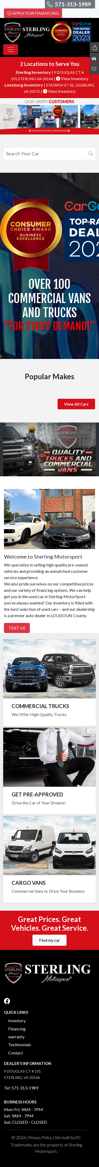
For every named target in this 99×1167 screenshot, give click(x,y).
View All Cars (76, 404)
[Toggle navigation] (10, 49)
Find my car (49, 940)
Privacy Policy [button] (40, 1137)
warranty (16, 1036)
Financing (17, 1028)
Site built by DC (68, 1137)
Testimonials (19, 1044)
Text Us (16, 627)
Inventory (17, 1020)
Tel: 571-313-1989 (21, 1087)
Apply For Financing (33, 13)
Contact (15, 1052)
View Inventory (72, 78)
